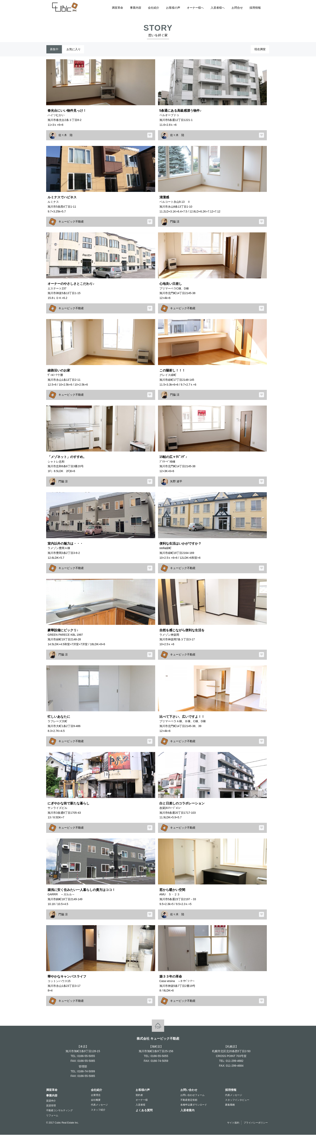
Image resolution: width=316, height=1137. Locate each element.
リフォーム (52, 1117)
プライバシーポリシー (256, 1124)
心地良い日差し (170, 286)
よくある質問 (144, 1112)
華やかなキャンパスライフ (67, 978)
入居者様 (140, 1107)
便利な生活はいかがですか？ (180, 545)
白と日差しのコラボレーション (182, 805)
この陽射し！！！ (172, 372)
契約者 (139, 1097)
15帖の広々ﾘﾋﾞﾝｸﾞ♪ (173, 459)
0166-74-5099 (86, 1073)
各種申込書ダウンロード (193, 1107)
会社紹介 (153, 7)
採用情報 (255, 7)
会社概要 (96, 1102)
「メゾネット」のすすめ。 (67, 459)
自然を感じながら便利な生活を (182, 632)
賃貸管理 (51, 1107)
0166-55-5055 (86, 1058)
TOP (158, 1030)
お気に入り (80, 50)
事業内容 (135, 7)
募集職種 (230, 1107)
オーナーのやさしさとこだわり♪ (71, 286)
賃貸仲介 (51, 1103)
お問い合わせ (188, 1092)
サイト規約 (233, 1124)
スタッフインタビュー (237, 1102)
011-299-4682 (234, 1062)
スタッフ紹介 (98, 1111)
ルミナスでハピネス (62, 199)
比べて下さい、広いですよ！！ (182, 718)
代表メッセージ (99, 1107)
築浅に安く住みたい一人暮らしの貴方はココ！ (81, 892)
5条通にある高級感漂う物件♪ (180, 112)
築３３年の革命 (170, 978)
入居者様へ (218, 7)
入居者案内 (187, 1112)
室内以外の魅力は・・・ (65, 545)
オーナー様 (142, 1102)
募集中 (56, 50)
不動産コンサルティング (59, 1112)
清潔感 (164, 199)
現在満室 (257, 50)
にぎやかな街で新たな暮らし (68, 805)
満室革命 (117, 7)
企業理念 (96, 1097)
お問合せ (237, 7)
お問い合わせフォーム (192, 1097)
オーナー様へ (195, 7)
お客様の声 (173, 7)
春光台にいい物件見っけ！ (67, 112)
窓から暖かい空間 (172, 892)
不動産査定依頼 (188, 1102)
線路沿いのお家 (59, 372)
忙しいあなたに (59, 718)
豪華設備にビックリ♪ (63, 632)
